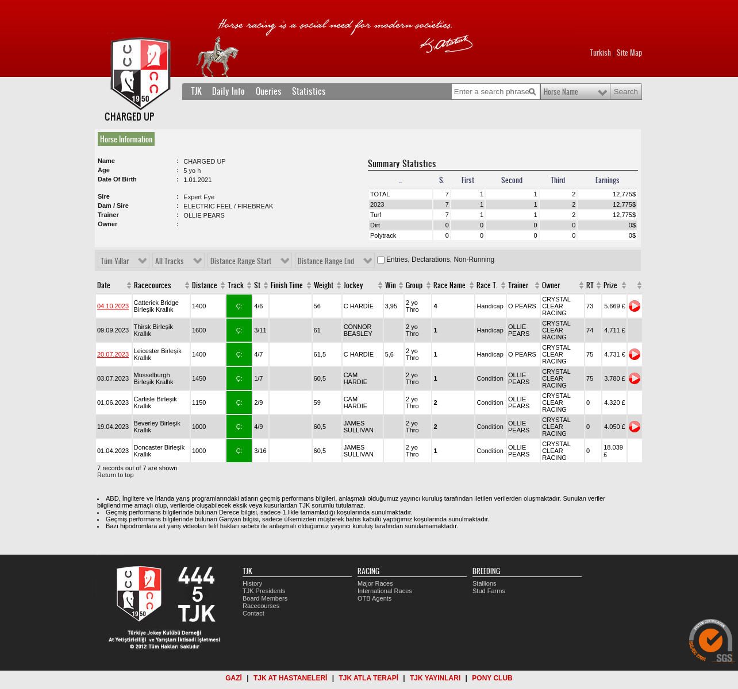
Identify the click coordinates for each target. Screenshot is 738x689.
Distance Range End (326, 261)
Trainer (518, 285)
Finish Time (287, 285)
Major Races (375, 583)
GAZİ (233, 678)
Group (414, 285)
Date (103, 285)
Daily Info (228, 91)
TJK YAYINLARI (435, 678)
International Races (385, 590)
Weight (323, 285)
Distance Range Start (240, 261)
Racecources (152, 285)
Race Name (449, 285)
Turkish (600, 53)
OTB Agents (374, 598)
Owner (551, 285)
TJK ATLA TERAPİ (368, 678)
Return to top (115, 474)
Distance (204, 285)
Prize (610, 285)
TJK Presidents (264, 590)
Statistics (309, 91)
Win (390, 285)
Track (236, 285)
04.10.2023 (113, 306)
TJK (196, 91)
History (252, 583)
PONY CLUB (492, 678)
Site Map (629, 53)
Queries (269, 91)
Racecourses (261, 605)
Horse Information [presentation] (126, 139)
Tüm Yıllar (115, 261)
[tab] (128, 139)
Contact (253, 613)
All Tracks (169, 261)
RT (590, 285)
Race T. (486, 285)
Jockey (353, 285)
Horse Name (561, 92)
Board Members (265, 598)
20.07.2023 (113, 354)
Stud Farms (488, 590)
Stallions (484, 583)
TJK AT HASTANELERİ (290, 678)
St (257, 285)
